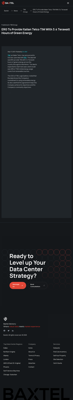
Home (30, 348)
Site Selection (58, 359)
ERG (25, 58)
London (6, 359)
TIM (9, 55)
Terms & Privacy (34, 355)
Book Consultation (37, 285)
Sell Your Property (59, 355)
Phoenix (6, 367)
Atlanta (5, 355)
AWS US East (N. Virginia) (12, 363)
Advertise (31, 363)
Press (30, 359)
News (16, 11)
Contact (31, 367)
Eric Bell (24, 52)
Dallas (5, 348)
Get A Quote (57, 363)
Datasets (56, 348)
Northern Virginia (9, 352)
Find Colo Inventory (60, 352)
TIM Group (25, 11)
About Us (31, 352)
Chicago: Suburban (10, 374)
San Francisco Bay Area (11, 371)
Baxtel (6, 11)
